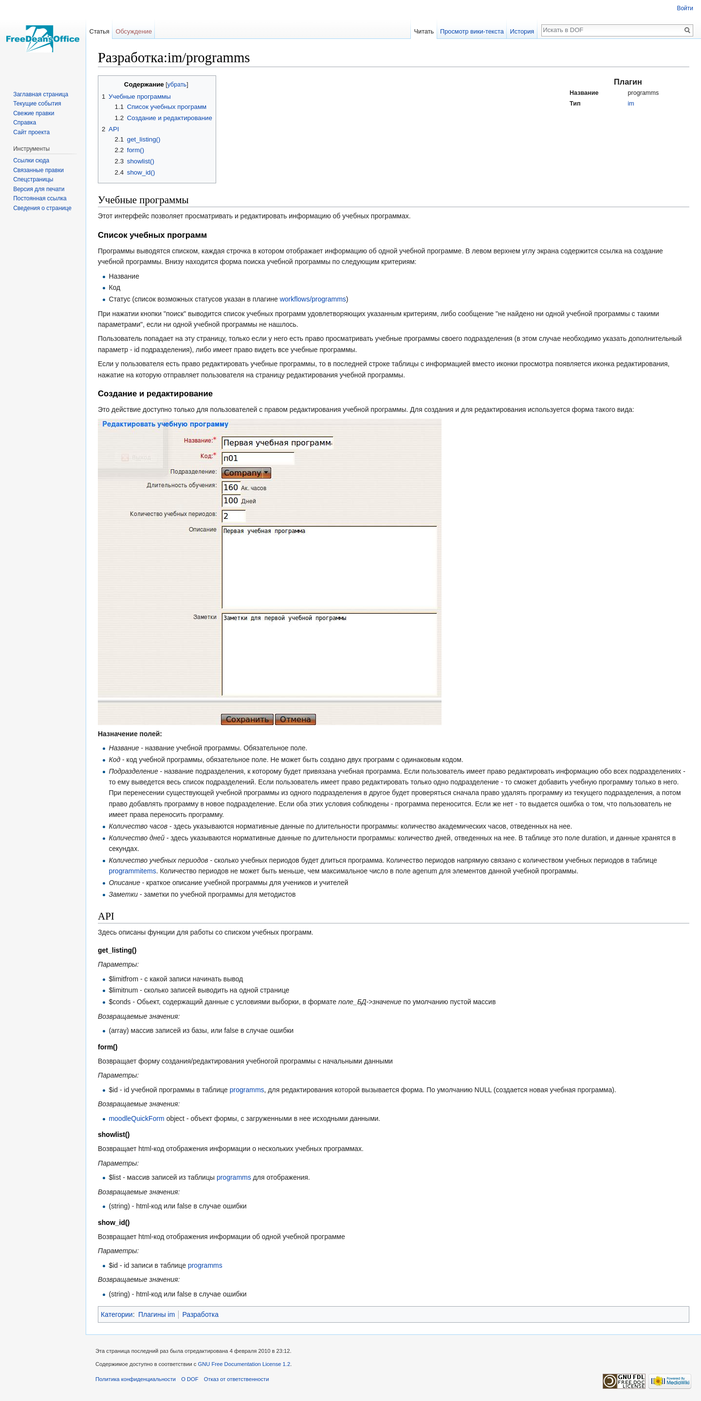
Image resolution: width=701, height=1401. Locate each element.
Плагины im (156, 1314)
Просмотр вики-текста (472, 31)
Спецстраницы (33, 179)
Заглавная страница (40, 94)
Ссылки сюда (31, 160)
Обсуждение (133, 31)
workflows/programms (313, 299)
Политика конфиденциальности (135, 1379)
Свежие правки (33, 113)
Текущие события (37, 103)
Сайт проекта (31, 132)
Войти (685, 8)
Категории (117, 1314)
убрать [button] (176, 84)
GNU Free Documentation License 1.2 (244, 1364)
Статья (99, 31)
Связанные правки (38, 170)
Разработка (200, 1314)
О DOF (189, 1379)
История (522, 31)
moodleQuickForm (136, 1118)
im (631, 103)
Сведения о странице (42, 208)
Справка (24, 122)
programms (247, 1090)
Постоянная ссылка (39, 198)
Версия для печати (38, 189)
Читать (424, 31)
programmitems (132, 871)
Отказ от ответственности (236, 1379)
